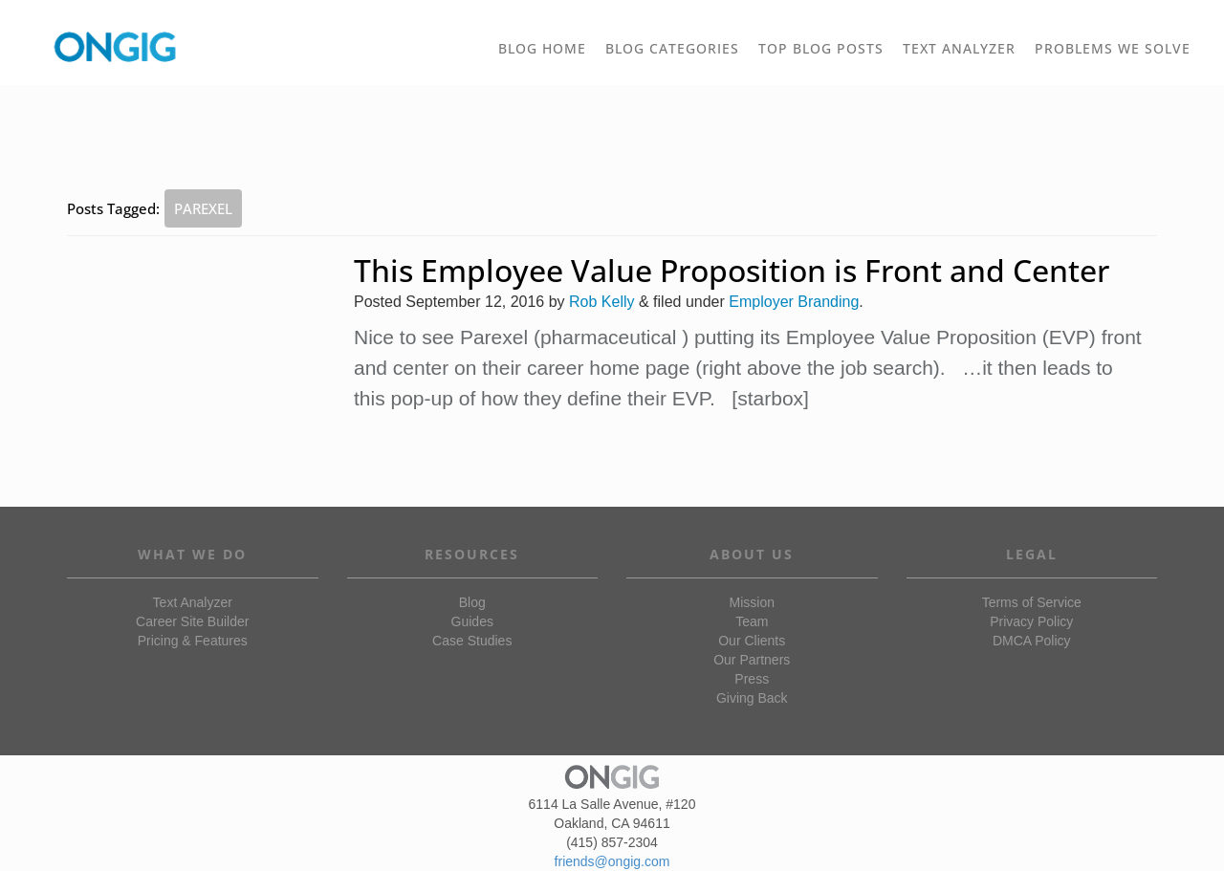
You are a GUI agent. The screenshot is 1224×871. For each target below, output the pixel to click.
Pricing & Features (193, 640)
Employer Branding (794, 302)
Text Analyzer (192, 602)
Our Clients (751, 640)
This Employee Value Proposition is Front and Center (731, 270)
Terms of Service (1032, 602)
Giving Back (752, 698)
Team (751, 621)
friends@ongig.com (612, 861)
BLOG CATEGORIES (677, 55)
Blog (472, 602)
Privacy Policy (1031, 621)
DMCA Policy (1032, 640)
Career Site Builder (192, 621)
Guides (472, 621)
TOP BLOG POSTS (825, 55)
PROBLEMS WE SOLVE (1117, 55)
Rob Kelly (601, 302)
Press (751, 678)
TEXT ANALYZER (959, 48)
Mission (752, 602)
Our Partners (751, 659)
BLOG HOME (542, 48)
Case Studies (472, 640)
